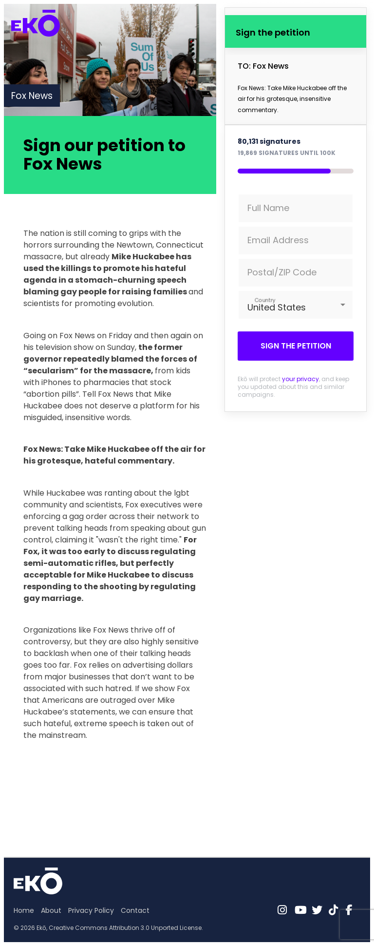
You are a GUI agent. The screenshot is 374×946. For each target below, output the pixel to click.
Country (265, 300)
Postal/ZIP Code (282, 272)
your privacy (300, 379)
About (51, 910)
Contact (135, 910)
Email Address (278, 240)
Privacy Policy (91, 910)
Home (24, 910)
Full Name (268, 208)
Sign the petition (296, 345)
